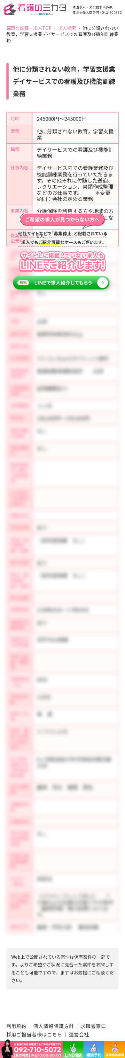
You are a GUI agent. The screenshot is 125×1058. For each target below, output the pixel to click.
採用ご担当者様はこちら (34, 1034)
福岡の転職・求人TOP (28, 28)
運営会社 (79, 1034)
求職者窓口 (93, 1026)
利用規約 (16, 1026)
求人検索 (67, 28)
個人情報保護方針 (53, 1026)
